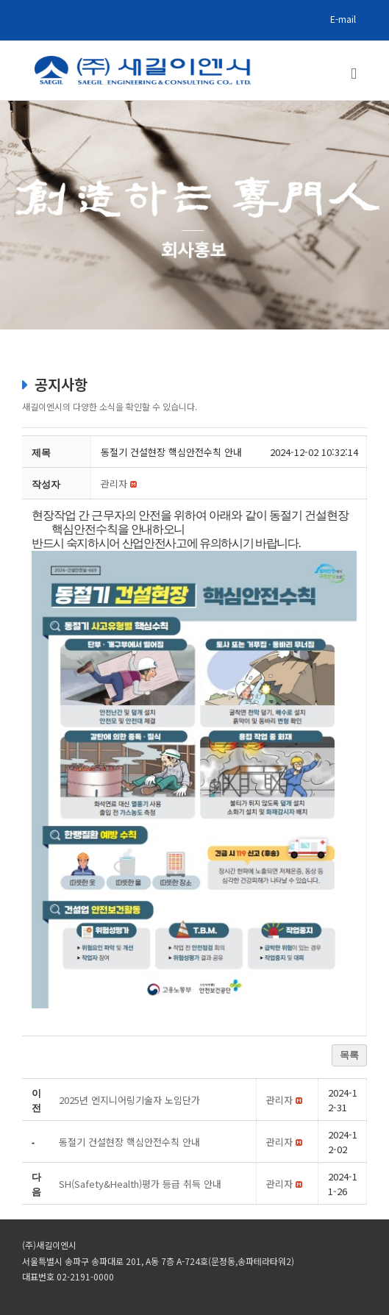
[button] (114, 484)
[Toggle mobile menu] (354, 74)
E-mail (343, 19)
